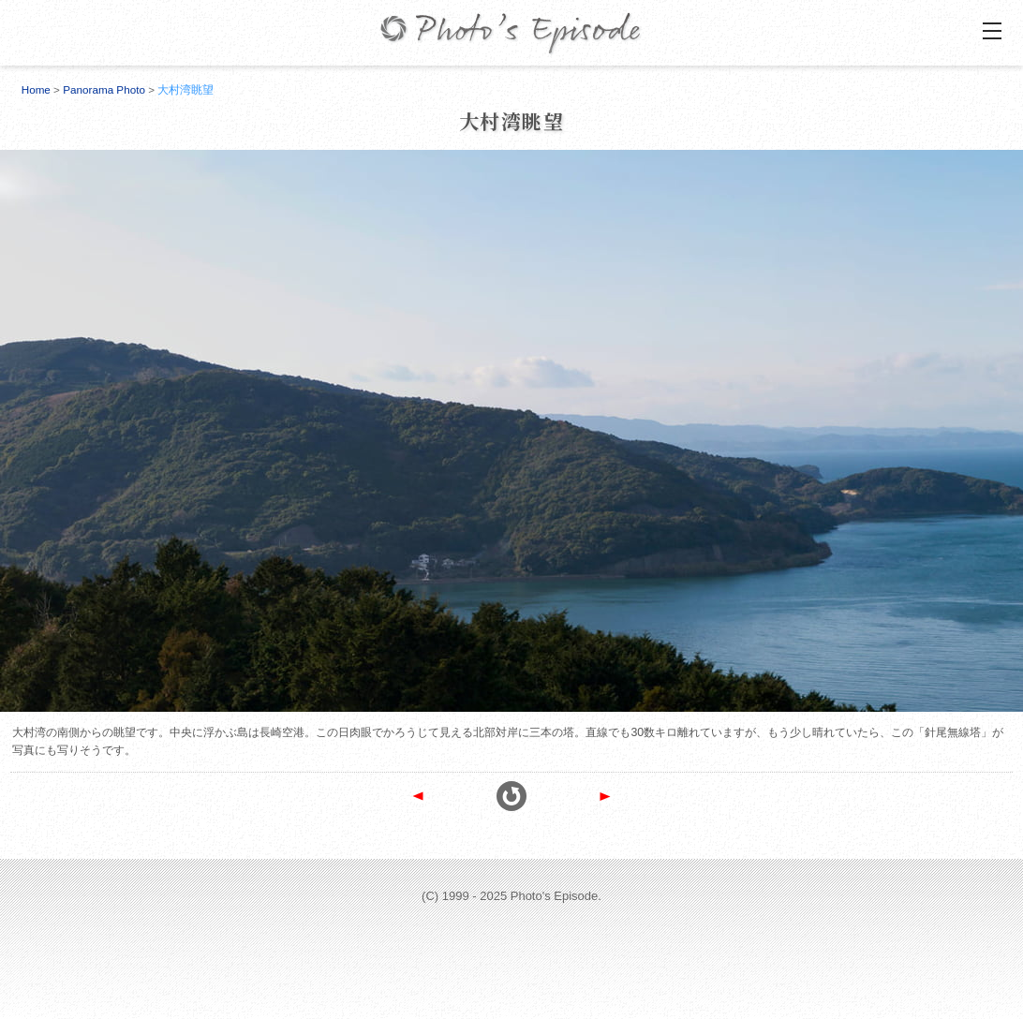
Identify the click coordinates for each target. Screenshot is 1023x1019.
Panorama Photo (104, 89)
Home (36, 89)
